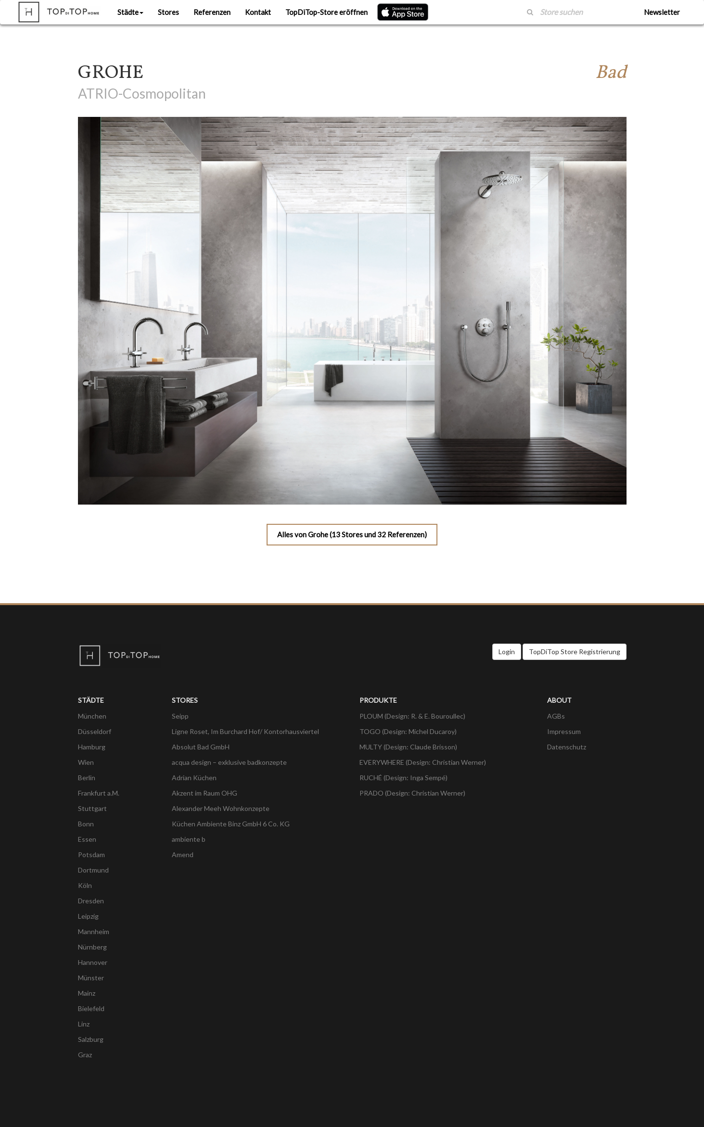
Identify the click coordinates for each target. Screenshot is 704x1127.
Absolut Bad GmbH (201, 747)
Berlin (86, 777)
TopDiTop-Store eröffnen (326, 12)
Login (507, 651)
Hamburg (91, 747)
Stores (168, 12)
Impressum (564, 731)
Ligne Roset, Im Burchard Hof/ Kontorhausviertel (245, 731)
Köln (85, 885)
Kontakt (258, 12)
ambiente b (188, 839)
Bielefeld (91, 1008)
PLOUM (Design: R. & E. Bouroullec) (412, 716)
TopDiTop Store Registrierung (574, 651)
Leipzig (88, 916)
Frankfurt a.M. (98, 793)
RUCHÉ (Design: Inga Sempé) (403, 777)
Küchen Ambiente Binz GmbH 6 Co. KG (231, 824)
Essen (87, 839)
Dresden (91, 901)
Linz (84, 1024)
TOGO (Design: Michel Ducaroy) (408, 731)
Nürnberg (92, 947)
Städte (130, 12)
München (92, 716)
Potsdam (91, 854)
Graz (85, 1055)
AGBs (556, 716)
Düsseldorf (94, 731)
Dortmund (93, 870)
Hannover (92, 962)
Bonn (86, 824)
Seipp (180, 716)
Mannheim (93, 931)
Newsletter (662, 12)
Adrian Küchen (194, 777)
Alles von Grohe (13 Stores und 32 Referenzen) (352, 534)
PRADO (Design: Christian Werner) (412, 793)
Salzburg (90, 1039)
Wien (86, 762)
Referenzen (211, 12)
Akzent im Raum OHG (204, 793)
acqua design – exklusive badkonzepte (229, 762)
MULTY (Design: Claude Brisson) (408, 747)
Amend (182, 854)
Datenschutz (566, 747)
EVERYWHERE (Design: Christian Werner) (422, 762)
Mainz (86, 993)
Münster (91, 978)
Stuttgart (92, 808)
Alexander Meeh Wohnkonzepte (220, 808)
